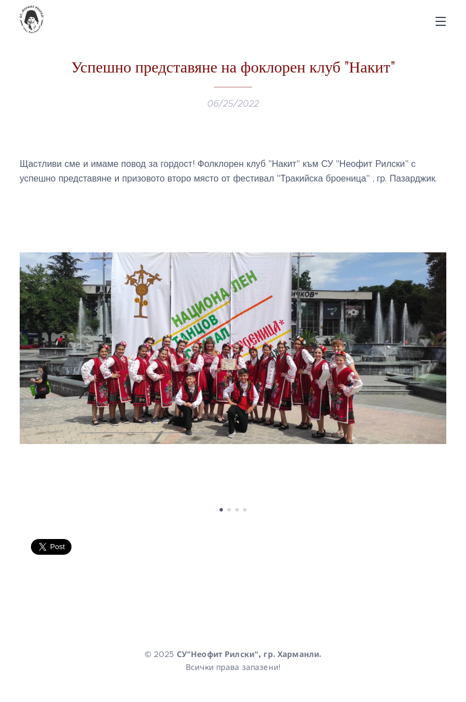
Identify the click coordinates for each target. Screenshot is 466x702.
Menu (441, 21)
